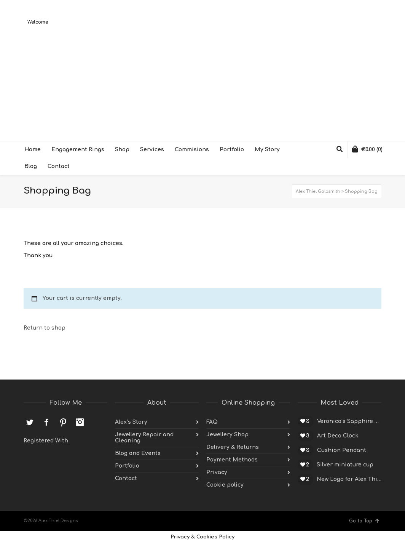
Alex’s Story (131, 422)
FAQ (212, 422)
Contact (126, 478)
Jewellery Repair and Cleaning (144, 438)
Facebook (46, 422)
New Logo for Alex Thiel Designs (349, 479)
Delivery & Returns (232, 447)
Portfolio (127, 466)
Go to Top (364, 521)
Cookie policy (225, 485)
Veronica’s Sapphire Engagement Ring (349, 421)
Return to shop (44, 328)
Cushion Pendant (341, 450)
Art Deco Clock (337, 436)
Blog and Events (138, 453)
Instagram (80, 422)
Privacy (216, 472)
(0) (367, 149)
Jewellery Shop (227, 434)
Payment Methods (232, 460)
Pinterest (63, 422)
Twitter (30, 422)
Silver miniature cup (345, 465)
